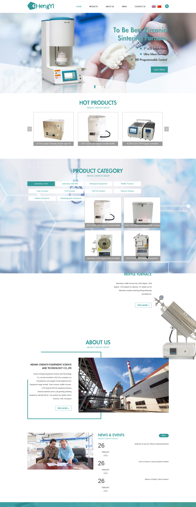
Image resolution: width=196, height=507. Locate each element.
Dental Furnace (61, 494)
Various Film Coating (63, 488)
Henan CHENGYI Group (98, 108)
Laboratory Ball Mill (69, 184)
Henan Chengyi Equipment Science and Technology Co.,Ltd (51, 312)
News (124, 6)
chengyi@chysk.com (102, 468)
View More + (143, 240)
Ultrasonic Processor (63, 491)
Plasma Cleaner (96, 191)
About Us (110, 6)
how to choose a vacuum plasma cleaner (154, 407)
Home (78, 6)
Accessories (60, 497)
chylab (37, 504)
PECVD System (68, 191)
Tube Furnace (152, 184)
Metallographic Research (152, 191)
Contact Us (140, 6)
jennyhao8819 (100, 475)
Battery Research (124, 191)
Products (93, 6)
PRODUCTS (62, 455)
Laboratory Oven (41, 184)
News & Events (111, 380)
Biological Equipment (96, 184)
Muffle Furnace (124, 184)
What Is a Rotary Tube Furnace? (157, 425)
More (164, 381)
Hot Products (98, 103)
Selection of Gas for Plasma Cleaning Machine (152, 389)
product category (98, 171)
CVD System (40, 191)
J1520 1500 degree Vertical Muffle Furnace (85, 226)
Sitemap (151, 496)
